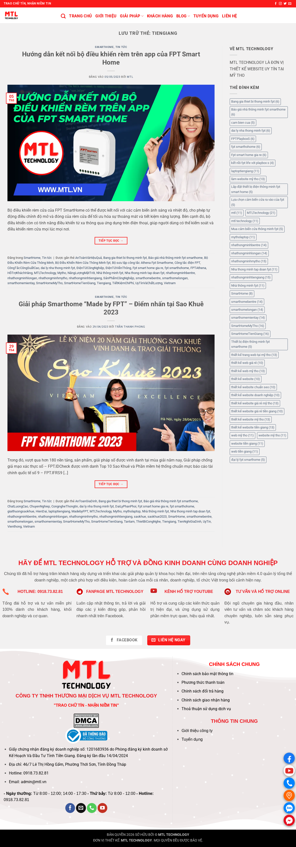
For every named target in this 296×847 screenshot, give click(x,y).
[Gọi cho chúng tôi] (92, 808)
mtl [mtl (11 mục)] (236, 213)
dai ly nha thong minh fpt (58, 268)
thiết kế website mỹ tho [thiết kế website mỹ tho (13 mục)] (250, 419)
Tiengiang (104, 283)
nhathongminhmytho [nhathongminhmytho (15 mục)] (248, 261)
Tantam (129, 521)
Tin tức (121, 47)
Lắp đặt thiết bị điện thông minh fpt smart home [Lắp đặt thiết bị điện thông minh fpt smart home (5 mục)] (255, 189)
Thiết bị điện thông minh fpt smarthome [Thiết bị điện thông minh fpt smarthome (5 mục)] (250, 344)
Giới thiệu (105, 16)
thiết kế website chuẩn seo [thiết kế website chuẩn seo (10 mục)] (253, 387)
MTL (130, 76)
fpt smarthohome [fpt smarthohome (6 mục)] (245, 147)
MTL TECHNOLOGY (173, 835)
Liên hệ (229, 16)
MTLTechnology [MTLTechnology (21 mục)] (261, 213)
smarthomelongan (175, 278)
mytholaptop (132, 511)
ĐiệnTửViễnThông (118, 268)
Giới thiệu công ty (197, 731)
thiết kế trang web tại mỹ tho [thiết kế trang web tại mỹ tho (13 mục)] (254, 355)
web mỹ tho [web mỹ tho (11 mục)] (242, 435)
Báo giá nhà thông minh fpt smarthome (175, 258)
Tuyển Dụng (206, 16)
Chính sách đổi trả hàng (202, 691)
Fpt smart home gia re (148, 268)
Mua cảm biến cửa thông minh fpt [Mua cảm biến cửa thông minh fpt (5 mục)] (257, 229)
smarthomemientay (21, 283)
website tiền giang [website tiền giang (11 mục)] (247, 443)
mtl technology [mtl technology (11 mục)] (244, 221)
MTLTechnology (45, 273)
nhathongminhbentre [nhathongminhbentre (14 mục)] (249, 245)
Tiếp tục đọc (111, 240)
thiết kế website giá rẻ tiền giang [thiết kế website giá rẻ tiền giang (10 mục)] (257, 411)
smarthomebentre (148, 278)
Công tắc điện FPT (187, 263)
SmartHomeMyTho (49, 283)
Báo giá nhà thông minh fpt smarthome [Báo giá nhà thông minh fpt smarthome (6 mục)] (258, 112)
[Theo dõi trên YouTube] (103, 808)
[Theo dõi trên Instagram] (280, 3)
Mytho (61, 273)
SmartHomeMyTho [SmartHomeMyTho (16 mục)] (247, 326)
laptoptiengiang (59, 511)
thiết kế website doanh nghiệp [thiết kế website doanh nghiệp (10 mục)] (255, 395)
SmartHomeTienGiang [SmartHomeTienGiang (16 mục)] (250, 334)
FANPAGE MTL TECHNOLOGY (115, 591)
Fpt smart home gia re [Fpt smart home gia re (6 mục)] (248, 155)
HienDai (41, 511)
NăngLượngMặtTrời (81, 273)
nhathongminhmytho (52, 278)
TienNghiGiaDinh (189, 521)
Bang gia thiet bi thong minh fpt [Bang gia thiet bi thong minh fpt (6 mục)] (255, 101)
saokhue (140, 516)
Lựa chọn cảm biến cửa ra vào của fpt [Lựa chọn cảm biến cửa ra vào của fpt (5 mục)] (257, 202)
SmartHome (104, 47)
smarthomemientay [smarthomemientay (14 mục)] (248, 317)
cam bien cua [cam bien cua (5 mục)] (243, 122)
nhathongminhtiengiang (85, 278)
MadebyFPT (80, 511)
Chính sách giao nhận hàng (206, 700)
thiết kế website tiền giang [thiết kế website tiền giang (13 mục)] (252, 427)
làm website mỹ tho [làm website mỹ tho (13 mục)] (248, 179)
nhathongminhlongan (22, 278)
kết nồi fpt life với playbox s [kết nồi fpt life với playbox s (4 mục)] (252, 163)
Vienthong (14, 526)
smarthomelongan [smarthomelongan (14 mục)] (247, 309)
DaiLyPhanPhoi (125, 506)
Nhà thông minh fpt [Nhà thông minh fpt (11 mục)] (247, 285)
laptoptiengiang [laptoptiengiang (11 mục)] (245, 171)
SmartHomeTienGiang (79, 283)
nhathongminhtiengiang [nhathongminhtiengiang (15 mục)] (251, 277)
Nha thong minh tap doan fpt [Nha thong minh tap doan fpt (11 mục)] (254, 269)
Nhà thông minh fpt (109, 273)
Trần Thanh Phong (130, 326)
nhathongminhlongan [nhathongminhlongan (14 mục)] (249, 253)
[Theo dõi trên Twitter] (285, 3)
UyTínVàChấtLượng (148, 283)
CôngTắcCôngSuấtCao (23, 268)
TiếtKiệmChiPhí (123, 283)
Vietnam (170, 283)
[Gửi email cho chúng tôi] (289, 3)
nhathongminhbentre (180, 273)
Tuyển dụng (192, 739)
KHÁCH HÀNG (160, 16)
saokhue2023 (157, 516)
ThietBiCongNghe (148, 521)
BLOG (183, 16)
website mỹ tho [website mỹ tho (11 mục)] (272, 435)
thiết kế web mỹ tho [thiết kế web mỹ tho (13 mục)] (248, 371)
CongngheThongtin (64, 506)
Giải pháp (131, 16)
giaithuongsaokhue (20, 511)
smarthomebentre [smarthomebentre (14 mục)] (247, 302)
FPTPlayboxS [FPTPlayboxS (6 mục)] (243, 139)
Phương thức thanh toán (203, 682)
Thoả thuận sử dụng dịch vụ (206, 708)
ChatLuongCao (17, 506)
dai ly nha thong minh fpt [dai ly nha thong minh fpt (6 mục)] (250, 130)
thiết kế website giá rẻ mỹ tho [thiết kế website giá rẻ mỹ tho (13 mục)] (255, 403)
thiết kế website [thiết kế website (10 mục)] (245, 379)
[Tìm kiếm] (63, 16)
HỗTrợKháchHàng (20, 273)
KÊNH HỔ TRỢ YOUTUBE (188, 591)
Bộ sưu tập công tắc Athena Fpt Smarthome (142, 263)
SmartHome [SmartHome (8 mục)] (242, 293)
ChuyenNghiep (40, 506)
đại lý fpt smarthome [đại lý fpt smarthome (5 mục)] (248, 460)
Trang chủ (80, 16)
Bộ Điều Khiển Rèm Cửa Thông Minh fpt (83, 263)
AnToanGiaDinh (86, 501)
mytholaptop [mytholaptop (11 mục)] (243, 237)
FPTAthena (198, 268)
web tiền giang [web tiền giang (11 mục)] (244, 451)
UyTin (207, 521)
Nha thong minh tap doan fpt (144, 273)
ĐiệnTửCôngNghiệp (90, 268)
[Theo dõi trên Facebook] (275, 3)
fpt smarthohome (177, 268)
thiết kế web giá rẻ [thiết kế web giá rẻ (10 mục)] (247, 363)
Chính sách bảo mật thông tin (207, 673)
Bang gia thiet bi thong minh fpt (125, 258)
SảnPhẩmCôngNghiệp (118, 278)
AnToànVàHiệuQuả (88, 258)
